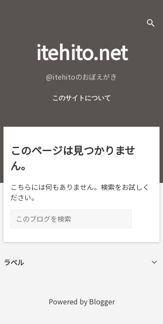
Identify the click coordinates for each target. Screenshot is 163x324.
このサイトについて (81, 98)
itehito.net (81, 51)
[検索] (151, 23)
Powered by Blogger (82, 301)
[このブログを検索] (71, 218)
